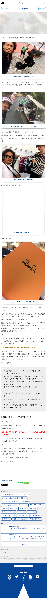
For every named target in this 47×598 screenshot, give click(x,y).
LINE (9, 580)
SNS (5, 508)
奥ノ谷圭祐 (35, 515)
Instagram (23, 580)
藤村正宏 (6, 519)
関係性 (24, 519)
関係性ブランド (35, 519)
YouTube (37, 580)
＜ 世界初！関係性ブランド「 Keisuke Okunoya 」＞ (19, 347)
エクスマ (21, 512)
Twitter (16, 580)
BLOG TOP (5, 9)
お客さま (14, 508)
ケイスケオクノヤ (9, 515)
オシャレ (32, 512)
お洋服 (23, 508)
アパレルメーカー (9, 512)
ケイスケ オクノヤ (24, 494)
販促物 (15, 519)
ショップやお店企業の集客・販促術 (14, 498)
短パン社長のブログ (9, 505)
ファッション (22, 515)
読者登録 (42, 9)
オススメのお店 (8, 494)
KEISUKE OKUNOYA (36, 505)
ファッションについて (10, 501)
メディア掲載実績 (27, 501)
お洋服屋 (32, 508)
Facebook (23, 505)
